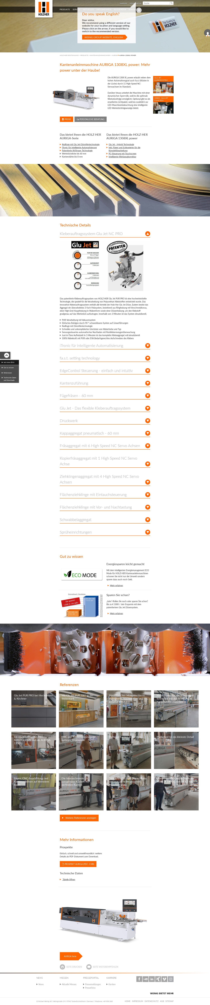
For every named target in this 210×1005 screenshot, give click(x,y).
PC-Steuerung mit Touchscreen (122, 153)
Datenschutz (152, 1001)
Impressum (137, 1001)
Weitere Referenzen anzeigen (80, 818)
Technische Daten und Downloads (10, 379)
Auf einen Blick (9, 362)
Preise (66, 119)
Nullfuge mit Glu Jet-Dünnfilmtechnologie (80, 144)
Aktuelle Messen (69, 984)
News (41, 984)
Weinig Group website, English (103, 37)
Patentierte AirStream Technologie (77, 150)
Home (128, 1001)
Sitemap (169, 1001)
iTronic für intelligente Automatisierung (79, 147)
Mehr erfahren (116, 585)
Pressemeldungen (93, 984)
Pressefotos (90, 988)
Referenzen (8, 373)
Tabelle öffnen (68, 879)
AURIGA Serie (70, 956)
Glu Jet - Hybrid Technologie (121, 144)
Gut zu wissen (9, 367)
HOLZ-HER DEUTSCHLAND (69, 55)
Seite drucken (74, 967)
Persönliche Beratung (90, 119)
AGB (162, 1001)
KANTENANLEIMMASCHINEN (100, 55)
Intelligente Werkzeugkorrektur (122, 156)
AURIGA (115, 55)
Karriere (112, 984)
